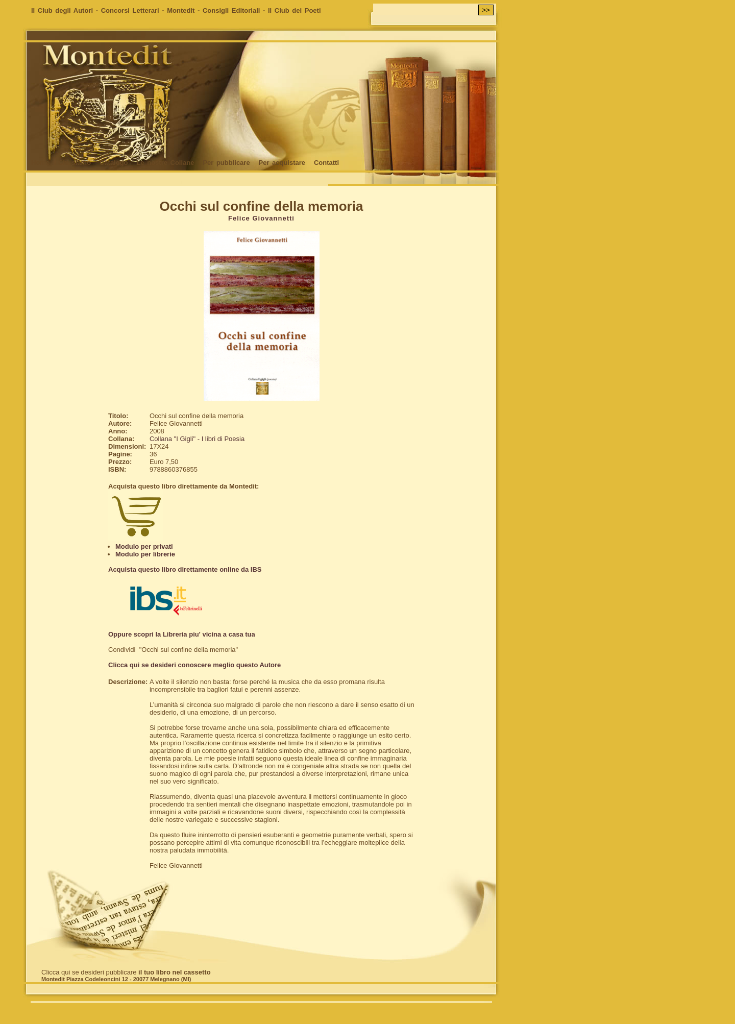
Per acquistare (281, 162)
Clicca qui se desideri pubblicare (126, 972)
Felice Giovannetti (261, 218)
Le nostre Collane (165, 162)
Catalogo (114, 162)
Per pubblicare (226, 162)
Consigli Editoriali (231, 10)
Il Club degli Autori (62, 10)
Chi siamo (74, 162)
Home (40, 162)
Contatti (326, 162)
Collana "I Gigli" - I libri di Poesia (197, 439)
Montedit (180, 10)
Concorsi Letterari (130, 10)
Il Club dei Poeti (294, 10)
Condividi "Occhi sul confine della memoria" (173, 649)
